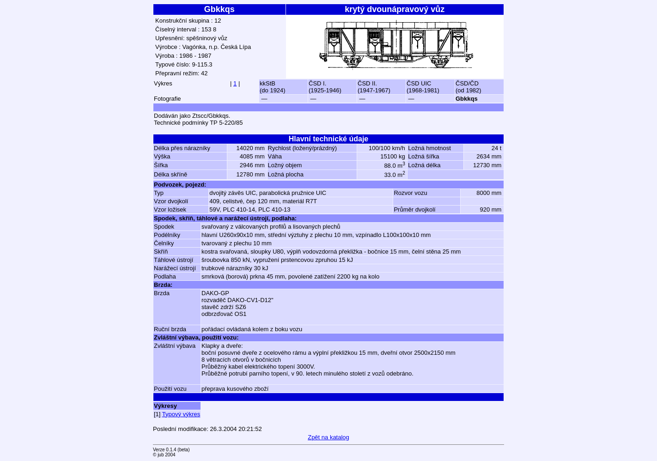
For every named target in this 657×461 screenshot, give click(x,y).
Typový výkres (181, 414)
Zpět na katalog (328, 437)
